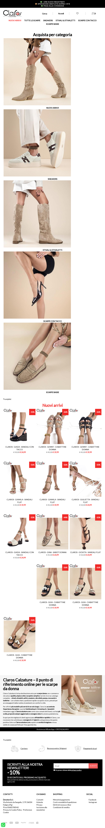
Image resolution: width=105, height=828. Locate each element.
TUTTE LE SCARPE (32, 20)
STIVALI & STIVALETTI (65, 20)
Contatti (39, 800)
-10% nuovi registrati (52, 2)
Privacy (39, 805)
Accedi (61, 13)
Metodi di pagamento (61, 800)
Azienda (39, 802)
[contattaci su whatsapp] (3, 824)
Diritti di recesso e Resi (62, 805)
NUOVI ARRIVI (15, 20)
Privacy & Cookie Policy (12, 810)
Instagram (93, 802)
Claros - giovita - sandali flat (85, 552)
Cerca (44, 13)
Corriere (24, 748)
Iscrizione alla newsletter (41, 808)
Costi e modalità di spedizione (64, 802)
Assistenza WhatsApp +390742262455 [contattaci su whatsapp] (53, 729)
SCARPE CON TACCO (87, 20)
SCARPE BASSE (52, 24)
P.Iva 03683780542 (11, 807)
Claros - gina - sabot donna (52, 552)
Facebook (92, 800)
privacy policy (76, 770)
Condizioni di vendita (61, 807)
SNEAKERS (48, 20)
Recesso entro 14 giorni (56, 748)
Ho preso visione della (68, 770)
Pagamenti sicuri (90, 748)
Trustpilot (7, 399)
